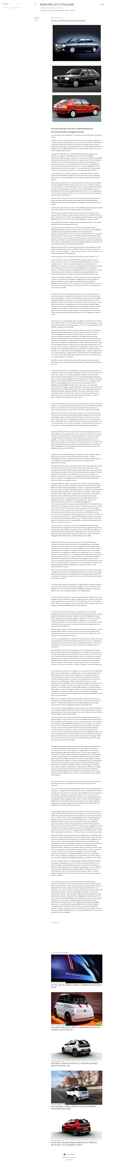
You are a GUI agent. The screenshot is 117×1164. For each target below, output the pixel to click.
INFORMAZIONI (59, 10)
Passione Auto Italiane (57, 4)
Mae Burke (73, 1157)
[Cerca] (102, 4)
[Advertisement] (76, 937)
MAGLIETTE (50, 10)
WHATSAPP (43, 10)
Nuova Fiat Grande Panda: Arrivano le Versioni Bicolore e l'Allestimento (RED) (74, 1143)
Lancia (36, 20)
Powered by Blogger (69, 1154)
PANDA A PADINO (69, 10)
